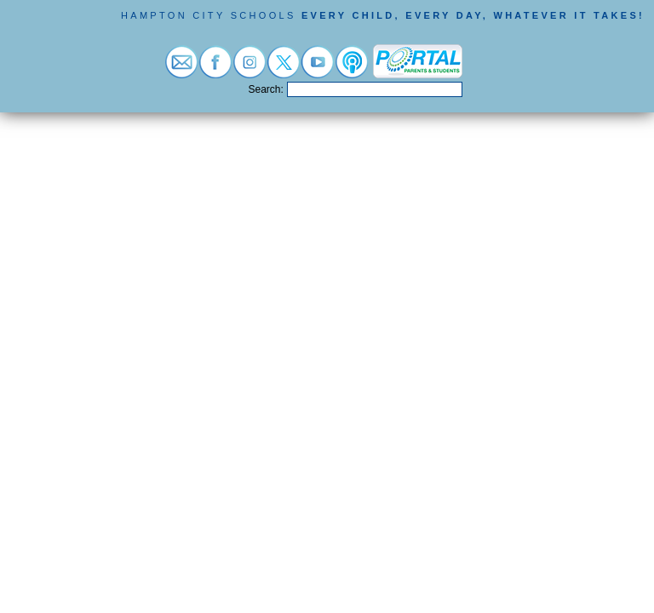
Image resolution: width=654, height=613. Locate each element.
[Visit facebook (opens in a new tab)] (215, 69)
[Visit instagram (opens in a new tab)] (249, 69)
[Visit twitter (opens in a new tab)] (284, 69)
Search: (266, 89)
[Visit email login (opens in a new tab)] (181, 69)
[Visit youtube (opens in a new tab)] (318, 69)
